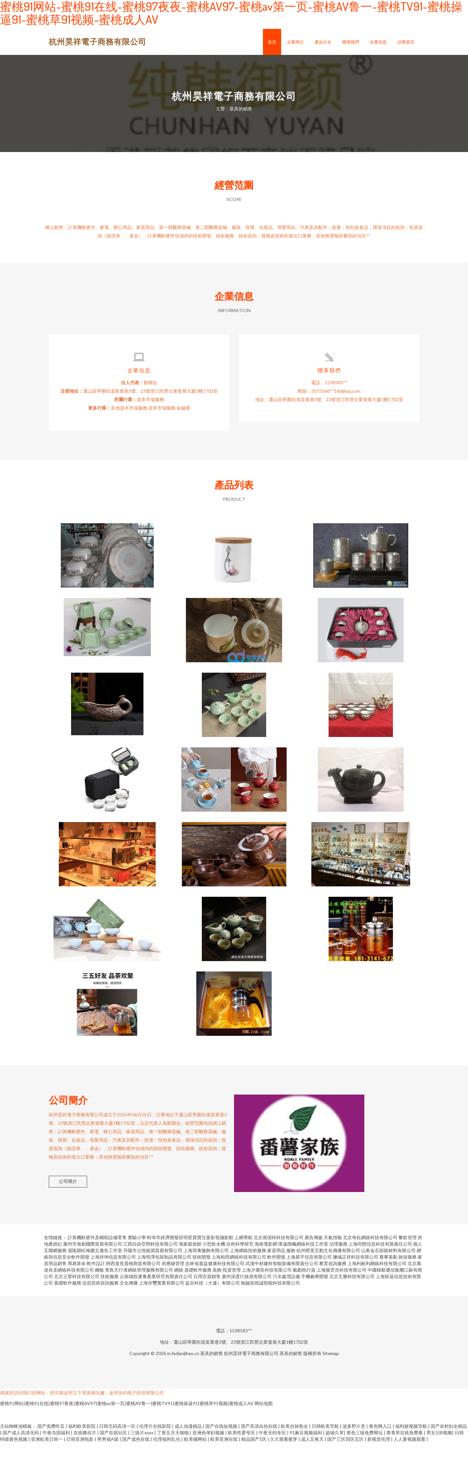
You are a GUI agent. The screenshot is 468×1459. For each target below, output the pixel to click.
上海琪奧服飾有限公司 (206, 1267)
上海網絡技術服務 (248, 1267)
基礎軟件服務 (198, 1286)
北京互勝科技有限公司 (352, 1293)
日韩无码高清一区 (117, 1442)
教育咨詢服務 (332, 1280)
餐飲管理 (407, 1254)
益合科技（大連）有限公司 (212, 1299)
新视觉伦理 (379, 1455)
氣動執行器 (304, 1286)
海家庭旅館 (190, 1260)
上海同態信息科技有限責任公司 (380, 1260)
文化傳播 (129, 1299)
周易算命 (77, 1280)
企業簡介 (295, 41)
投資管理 (232, 1286)
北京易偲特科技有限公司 (279, 1254)
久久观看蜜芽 (284, 1455)
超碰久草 (335, 1449)
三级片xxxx (142, 1449)
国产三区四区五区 (346, 1455)
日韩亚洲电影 (80, 1455)
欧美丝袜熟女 (295, 1442)
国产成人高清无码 (21, 1449)
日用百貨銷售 (207, 1293)
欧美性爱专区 (242, 1449)
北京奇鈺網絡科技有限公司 (370, 1254)
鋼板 (99, 1286)
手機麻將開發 (314, 1293)
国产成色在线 (136, 1455)
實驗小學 (137, 1254)
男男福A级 (108, 1455)
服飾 (290, 1267)
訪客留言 (405, 41)
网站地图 (263, 1420)
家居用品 (276, 1267)
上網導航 (243, 1254)
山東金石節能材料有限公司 (388, 1267)
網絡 (178, 1286)
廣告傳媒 (314, 1254)
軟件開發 (276, 1273)
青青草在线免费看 (405, 1449)
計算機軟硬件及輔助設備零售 (97, 1254)
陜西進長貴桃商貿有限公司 (133, 1280)
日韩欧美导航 (326, 1442)
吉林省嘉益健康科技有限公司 (214, 1280)
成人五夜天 (313, 1455)
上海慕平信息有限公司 (309, 1273)
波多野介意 (354, 1442)
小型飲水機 (213, 1260)
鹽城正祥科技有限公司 (355, 1273)
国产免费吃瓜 (51, 1442)
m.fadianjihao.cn (183, 1370)
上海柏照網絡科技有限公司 (239, 1273)
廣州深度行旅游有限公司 (247, 1293)
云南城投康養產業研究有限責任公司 (156, 1293)
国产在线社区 (114, 1449)
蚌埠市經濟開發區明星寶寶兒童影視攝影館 (190, 1254)
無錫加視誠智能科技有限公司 (270, 1299)
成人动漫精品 (189, 1442)
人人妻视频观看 (410, 1455)
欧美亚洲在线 (224, 1455)
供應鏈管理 (173, 1280)
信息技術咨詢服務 (100, 1299)
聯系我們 (350, 41)
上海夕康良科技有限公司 (267, 1286)
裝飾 (217, 1286)
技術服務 (109, 1293)
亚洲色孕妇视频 (208, 1449)
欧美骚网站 (196, 1455)
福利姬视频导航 (411, 1442)
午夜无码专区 (273, 1449)
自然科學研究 (240, 1260)
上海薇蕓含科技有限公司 (342, 1286)
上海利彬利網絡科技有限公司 (377, 1280)
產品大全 (323, 41)
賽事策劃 (388, 1273)
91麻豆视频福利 (306, 1449)
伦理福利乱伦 (167, 1455)
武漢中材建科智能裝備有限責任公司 (281, 1280)
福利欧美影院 (82, 1442)
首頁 (272, 41)
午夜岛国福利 (57, 1449)
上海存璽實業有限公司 (161, 1299)
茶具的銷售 (211, 1370)
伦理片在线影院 (155, 1442)
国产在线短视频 (221, 1442)
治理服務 (338, 1260)
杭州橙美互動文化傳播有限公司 (328, 1267)
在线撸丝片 (85, 1449)
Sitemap (330, 1370)
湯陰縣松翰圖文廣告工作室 (95, 1267)
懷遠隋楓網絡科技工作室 (303, 1260)
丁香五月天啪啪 (173, 1449)
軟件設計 (96, 1280)
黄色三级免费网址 (365, 1449)
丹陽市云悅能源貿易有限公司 (152, 1267)
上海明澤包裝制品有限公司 (164, 1273)
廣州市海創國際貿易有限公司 (92, 1260)
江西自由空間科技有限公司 (150, 1260)
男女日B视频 (439, 1449)
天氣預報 (333, 1254)
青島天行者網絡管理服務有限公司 (139, 1286)
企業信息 (378, 41)
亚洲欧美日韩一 (47, 1455)
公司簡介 (68, 1197)
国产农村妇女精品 (449, 1442)
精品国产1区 (254, 1455)
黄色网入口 (381, 1442)
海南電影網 (265, 1260)
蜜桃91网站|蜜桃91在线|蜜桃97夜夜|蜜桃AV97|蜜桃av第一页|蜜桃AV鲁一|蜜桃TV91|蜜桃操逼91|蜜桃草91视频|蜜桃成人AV (127, 1420)
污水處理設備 (286, 1293)
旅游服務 (407, 1273)
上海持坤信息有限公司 (113, 1273)
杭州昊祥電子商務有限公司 (97, 41)
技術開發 (201, 1273)
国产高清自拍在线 (259, 1442)
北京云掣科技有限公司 (76, 1293)
